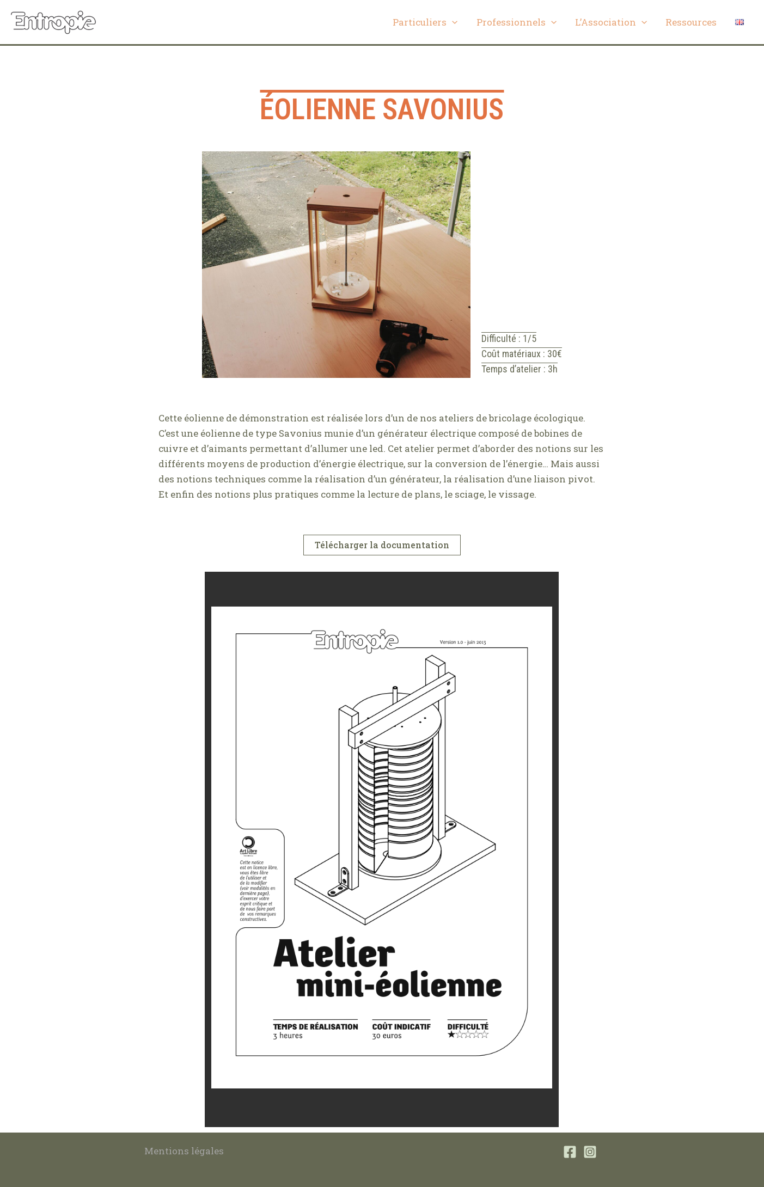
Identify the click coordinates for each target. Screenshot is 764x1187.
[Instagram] (590, 1152)
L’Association (611, 22)
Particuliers (425, 22)
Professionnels (516, 22)
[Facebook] (570, 1152)
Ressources (691, 22)
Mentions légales (184, 1151)
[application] (452, 22)
